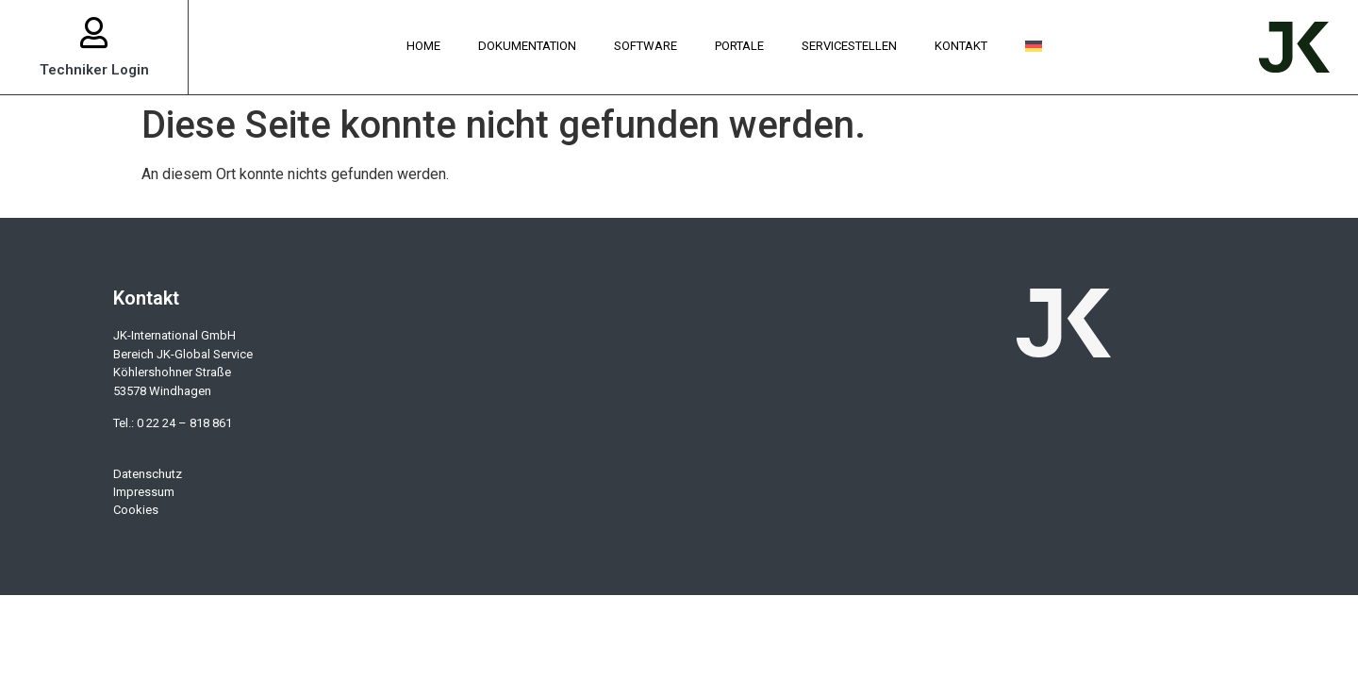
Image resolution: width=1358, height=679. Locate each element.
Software (645, 46)
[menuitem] (1033, 47)
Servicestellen (849, 46)
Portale (739, 46)
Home (423, 46)
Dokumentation (527, 46)
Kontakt (961, 46)
